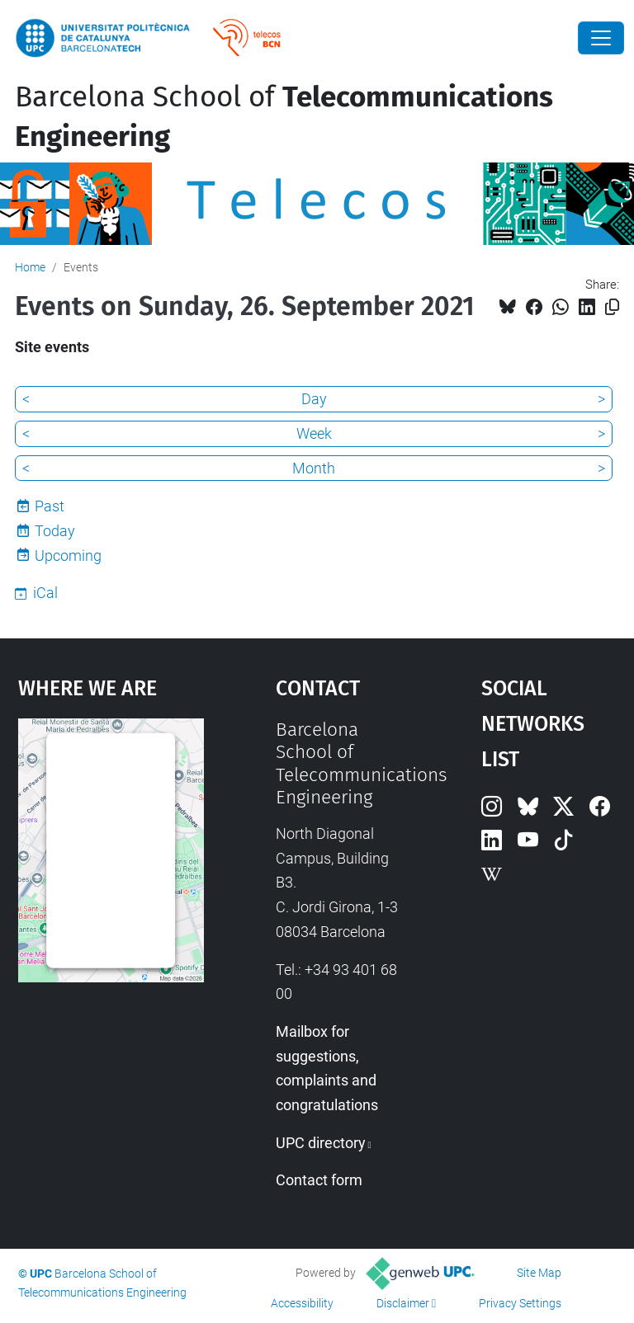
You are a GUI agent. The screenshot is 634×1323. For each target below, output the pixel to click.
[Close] (601, 37)
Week (314, 433)
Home (30, 267)
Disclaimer (402, 1303)
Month (313, 468)
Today (55, 530)
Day (314, 398)
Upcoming (68, 555)
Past (49, 506)
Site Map (539, 1272)
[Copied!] (612, 307)
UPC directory (321, 1142)
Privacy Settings (520, 1303)
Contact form (319, 1180)
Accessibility (302, 1303)
